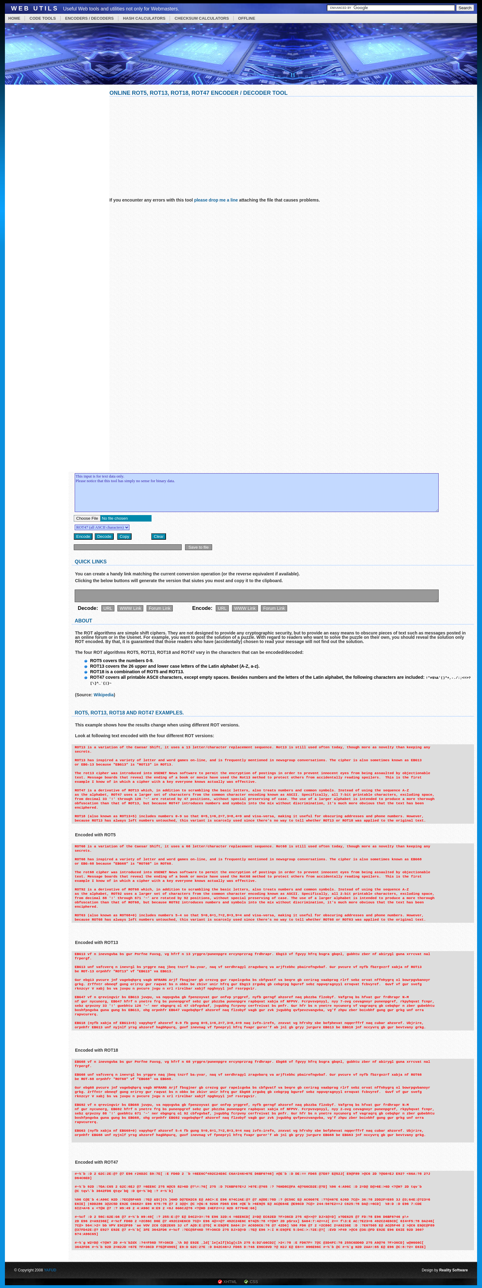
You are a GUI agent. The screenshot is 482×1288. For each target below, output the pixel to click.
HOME (14, 18)
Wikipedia (104, 694)
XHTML (230, 1281)
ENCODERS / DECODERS (89, 18)
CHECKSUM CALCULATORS (202, 18)
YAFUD (50, 1270)
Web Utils (35, 8)
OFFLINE (246, 18)
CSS (254, 1281)
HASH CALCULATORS (144, 18)
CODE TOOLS (43, 18)
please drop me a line (216, 200)
